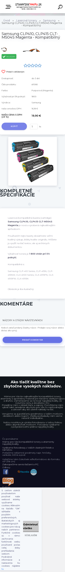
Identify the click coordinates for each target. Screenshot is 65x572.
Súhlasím (31, 535)
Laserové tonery (26, 20)
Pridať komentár (32, 340)
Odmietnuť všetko (30, 526)
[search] (60, 7)
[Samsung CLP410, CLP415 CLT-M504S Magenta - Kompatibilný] (32, 138)
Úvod (6, 20)
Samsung (49, 20)
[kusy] (34, 126)
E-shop (9, 7)
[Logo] (28, 7)
